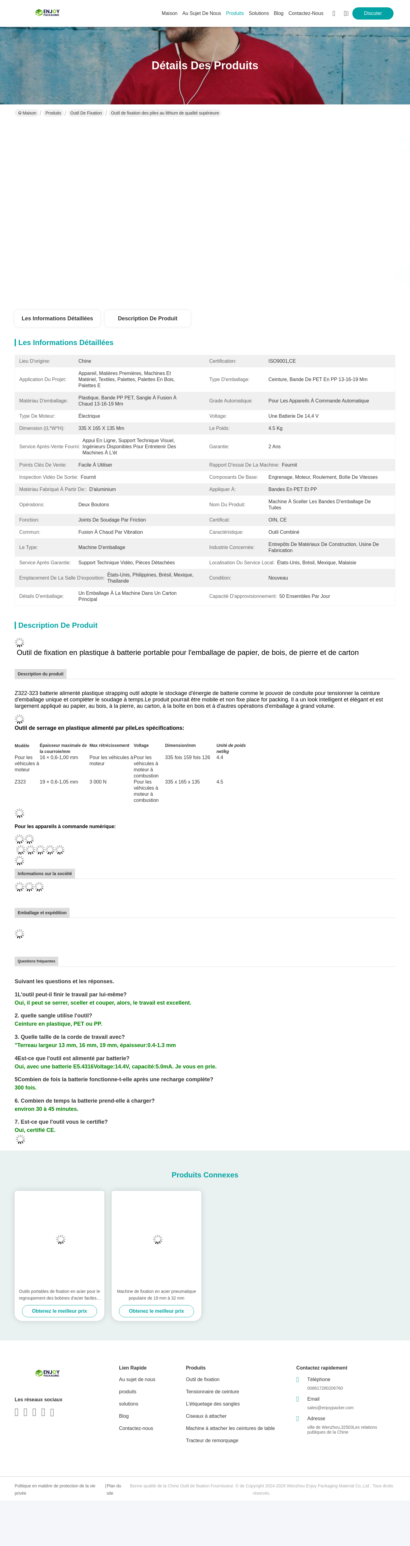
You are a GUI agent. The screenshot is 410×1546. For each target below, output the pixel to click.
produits (235, 13)
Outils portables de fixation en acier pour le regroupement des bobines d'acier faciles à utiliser (59, 1295)
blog (278, 13)
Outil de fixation (86, 113)
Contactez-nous (136, 1428)
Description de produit (147, 318)
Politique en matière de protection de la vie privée (55, 1489)
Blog (124, 1416)
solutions (259, 13)
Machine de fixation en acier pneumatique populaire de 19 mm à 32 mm (156, 1294)
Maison (170, 13)
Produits (53, 113)
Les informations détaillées (57, 318)
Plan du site (114, 1489)
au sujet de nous (201, 13)
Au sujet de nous (137, 1379)
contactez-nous (305, 13)
